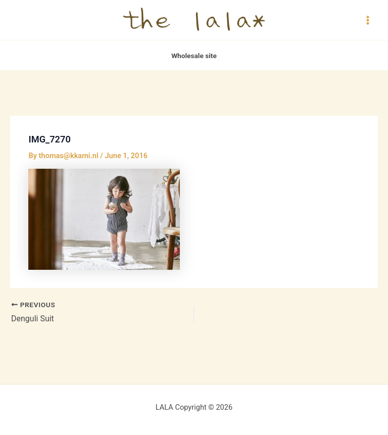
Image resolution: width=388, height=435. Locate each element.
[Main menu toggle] (368, 20)
